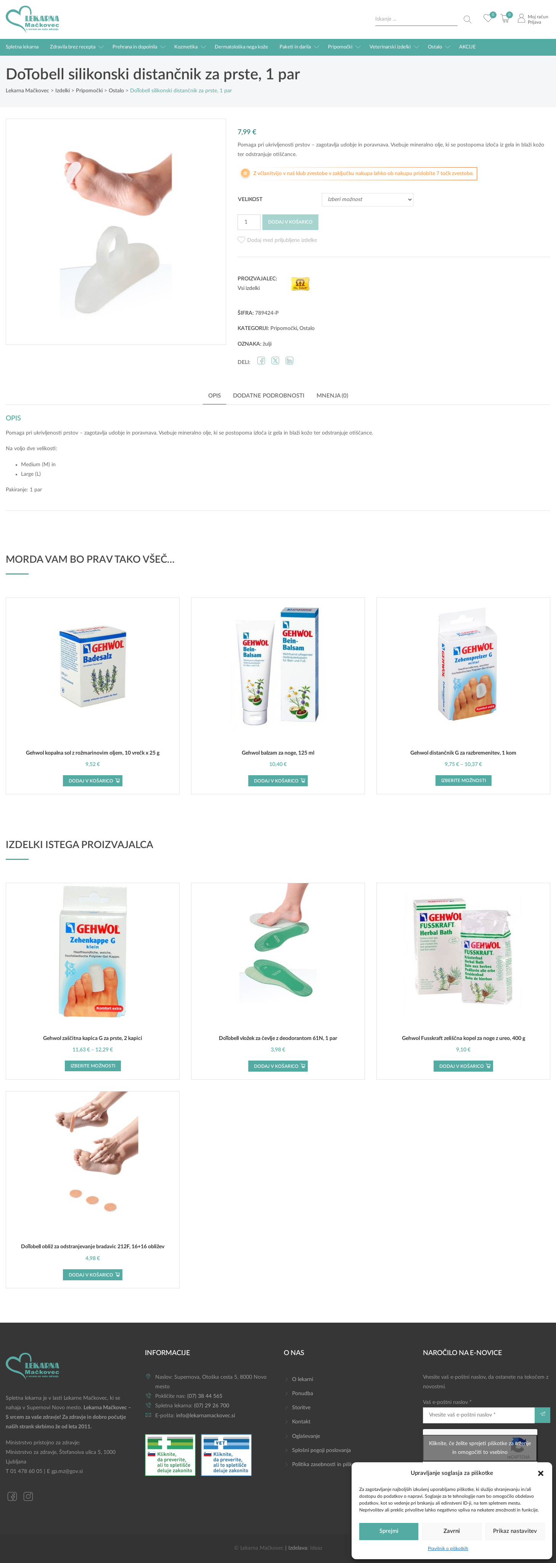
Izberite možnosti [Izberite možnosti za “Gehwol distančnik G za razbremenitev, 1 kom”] (463, 780)
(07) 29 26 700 (211, 1405)
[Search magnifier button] (467, 19)
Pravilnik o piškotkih (448, 1548)
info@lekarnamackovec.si (205, 1415)
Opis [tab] (214, 396)
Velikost (250, 199)
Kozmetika (186, 47)
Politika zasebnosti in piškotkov (328, 1464)
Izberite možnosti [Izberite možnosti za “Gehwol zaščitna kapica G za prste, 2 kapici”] (93, 1066)
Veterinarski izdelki (390, 47)
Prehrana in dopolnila (134, 47)
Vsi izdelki (249, 288)
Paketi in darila (295, 47)
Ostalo (435, 47)
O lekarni (302, 1379)
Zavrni (452, 1531)
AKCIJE (467, 47)
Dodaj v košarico (290, 222)
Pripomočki (340, 47)
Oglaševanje (306, 1436)
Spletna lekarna (22, 47)
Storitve (301, 1407)
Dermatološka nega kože (241, 47)
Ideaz (316, 1548)
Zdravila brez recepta (72, 47)
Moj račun (538, 16)
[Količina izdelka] (249, 222)
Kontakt (301, 1422)
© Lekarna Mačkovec (259, 1548)
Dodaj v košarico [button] (91, 781)
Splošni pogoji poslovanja (321, 1450)
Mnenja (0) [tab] (332, 396)
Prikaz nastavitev (515, 1531)
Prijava (534, 22)
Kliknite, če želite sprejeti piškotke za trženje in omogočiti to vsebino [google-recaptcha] (480, 1448)
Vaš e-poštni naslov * (479, 1411)
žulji (267, 344)
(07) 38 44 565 (204, 1396)
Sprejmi (389, 1531)
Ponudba (302, 1393)
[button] (541, 1473)
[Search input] (416, 19)
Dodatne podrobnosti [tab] (268, 396)
